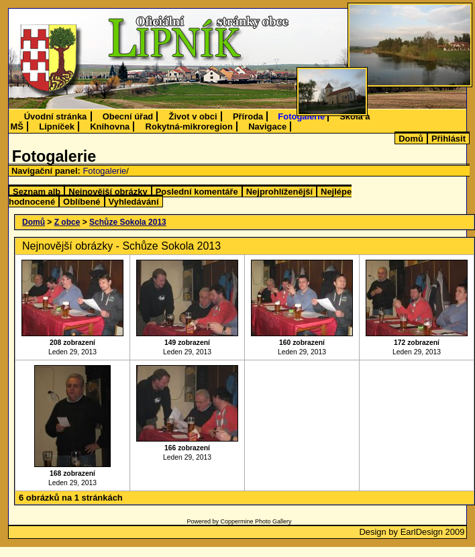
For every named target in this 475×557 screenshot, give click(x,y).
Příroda (248, 116)
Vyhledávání (134, 202)
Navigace (267, 126)
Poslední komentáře (197, 192)
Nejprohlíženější (279, 192)
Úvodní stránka (55, 116)
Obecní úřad (128, 116)
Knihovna (109, 126)
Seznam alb (36, 192)
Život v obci (193, 116)
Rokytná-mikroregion (189, 126)
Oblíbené (81, 202)
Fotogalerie (301, 116)
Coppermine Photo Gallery (255, 521)
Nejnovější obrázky (107, 192)
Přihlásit (448, 139)
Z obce (67, 222)
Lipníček (56, 126)
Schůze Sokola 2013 (127, 222)
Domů (411, 139)
